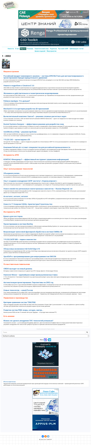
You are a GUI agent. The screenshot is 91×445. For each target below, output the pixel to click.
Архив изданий (40, 51)
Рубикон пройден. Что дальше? (17, 101)
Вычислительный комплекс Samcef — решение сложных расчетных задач (35, 116)
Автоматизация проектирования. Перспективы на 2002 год (28, 282)
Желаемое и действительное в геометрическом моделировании (31, 93)
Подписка (53, 49)
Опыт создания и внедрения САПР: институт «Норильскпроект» (30, 181)
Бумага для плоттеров (13, 216)
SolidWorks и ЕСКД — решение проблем (20, 132)
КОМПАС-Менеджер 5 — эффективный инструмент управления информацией (36, 159)
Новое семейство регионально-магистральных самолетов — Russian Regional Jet (38, 189)
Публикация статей (76, 49)
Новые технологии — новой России (18, 290)
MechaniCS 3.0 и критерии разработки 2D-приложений (26, 109)
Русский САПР (63, 49)
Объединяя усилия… (12, 173)
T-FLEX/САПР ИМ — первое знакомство (20, 239)
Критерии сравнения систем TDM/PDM (19, 302)
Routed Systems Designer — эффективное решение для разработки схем (34, 124)
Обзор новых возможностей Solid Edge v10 (22, 249)
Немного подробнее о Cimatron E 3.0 (19, 86)
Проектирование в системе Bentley (18, 224)
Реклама (30, 49)
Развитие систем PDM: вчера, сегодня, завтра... (23, 310)
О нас (17, 49)
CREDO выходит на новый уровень (18, 269)
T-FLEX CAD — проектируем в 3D (17, 140)
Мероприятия (51, 51)
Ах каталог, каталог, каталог (16, 196)
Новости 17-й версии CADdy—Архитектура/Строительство (28, 204)
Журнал (23, 49)
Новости (11, 49)
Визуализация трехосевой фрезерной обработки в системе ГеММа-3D (33, 232)
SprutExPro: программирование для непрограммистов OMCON (30, 256)
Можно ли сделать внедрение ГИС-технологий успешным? (28, 321)
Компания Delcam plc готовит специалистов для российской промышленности (37, 147)
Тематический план (41, 49)
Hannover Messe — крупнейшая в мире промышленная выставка (30, 275)
